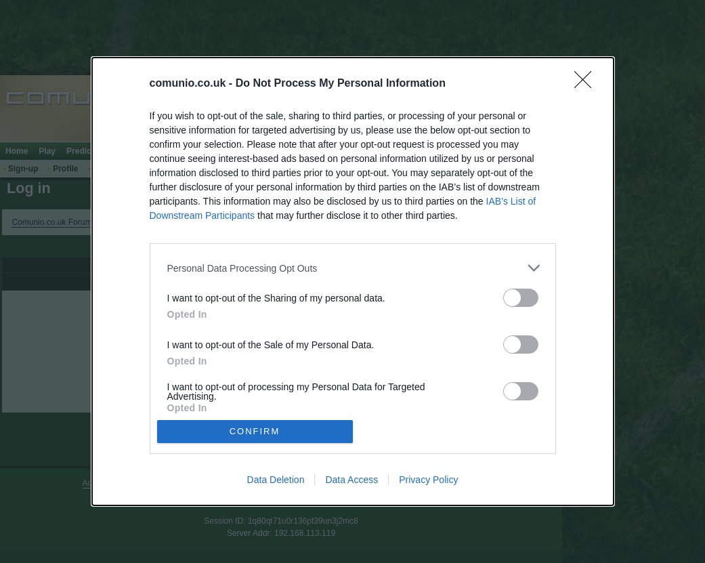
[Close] (587, 84)
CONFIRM (255, 431)
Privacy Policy (428, 479)
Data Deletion (276, 479)
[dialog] (353, 281)
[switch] (520, 298)
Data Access (351, 479)
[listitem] (352, 268)
